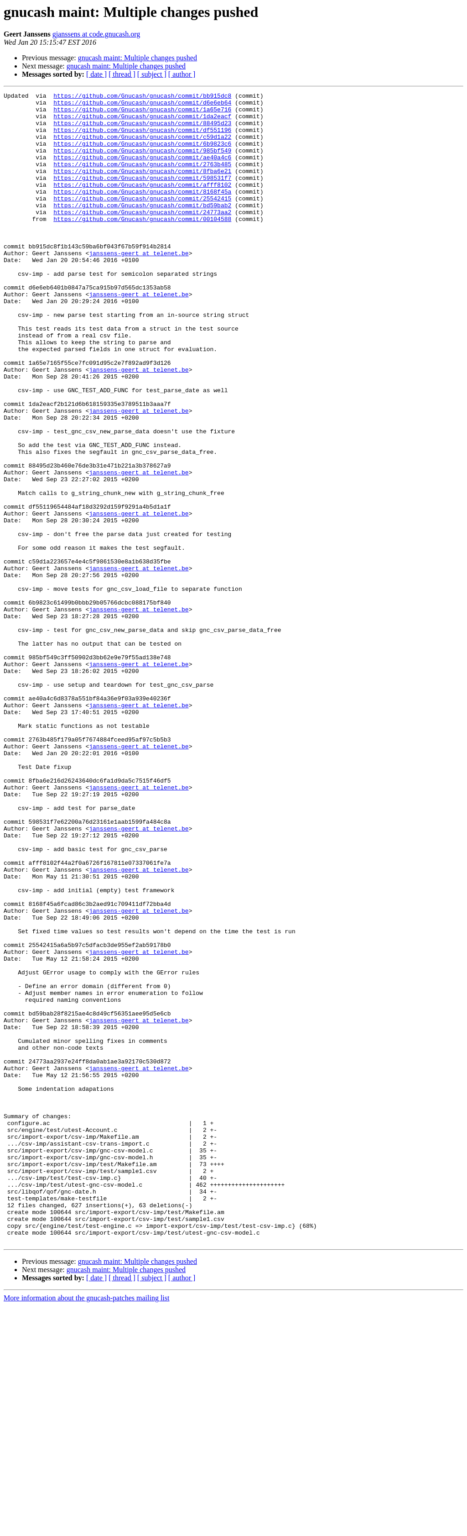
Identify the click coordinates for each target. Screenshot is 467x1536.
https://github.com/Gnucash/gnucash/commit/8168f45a (142, 212)
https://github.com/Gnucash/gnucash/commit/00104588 (142, 245)
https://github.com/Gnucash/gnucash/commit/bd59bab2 (142, 228)
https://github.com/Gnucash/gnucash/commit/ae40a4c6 (142, 171)
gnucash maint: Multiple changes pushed (137, 58)
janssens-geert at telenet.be (138, 286)
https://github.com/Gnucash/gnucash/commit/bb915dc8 (142, 97)
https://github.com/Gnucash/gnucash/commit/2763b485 (142, 179)
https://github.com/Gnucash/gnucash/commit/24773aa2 (142, 236)
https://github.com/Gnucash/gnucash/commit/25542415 (142, 220)
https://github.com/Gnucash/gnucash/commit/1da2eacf (142, 121)
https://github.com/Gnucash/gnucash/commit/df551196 (142, 138)
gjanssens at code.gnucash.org (96, 34)
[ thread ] (122, 74)
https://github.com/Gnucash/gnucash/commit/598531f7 (142, 195)
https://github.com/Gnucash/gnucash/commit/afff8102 (142, 204)
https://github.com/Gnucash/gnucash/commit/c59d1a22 (142, 146)
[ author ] (182, 74)
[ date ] (96, 74)
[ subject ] (151, 74)
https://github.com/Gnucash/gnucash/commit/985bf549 (142, 162)
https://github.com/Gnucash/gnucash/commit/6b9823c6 (142, 154)
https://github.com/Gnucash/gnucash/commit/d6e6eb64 (142, 105)
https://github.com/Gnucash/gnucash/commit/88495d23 (142, 130)
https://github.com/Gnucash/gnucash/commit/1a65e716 (142, 113)
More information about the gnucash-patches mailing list (86, 1528)
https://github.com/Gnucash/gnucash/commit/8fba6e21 (142, 187)
